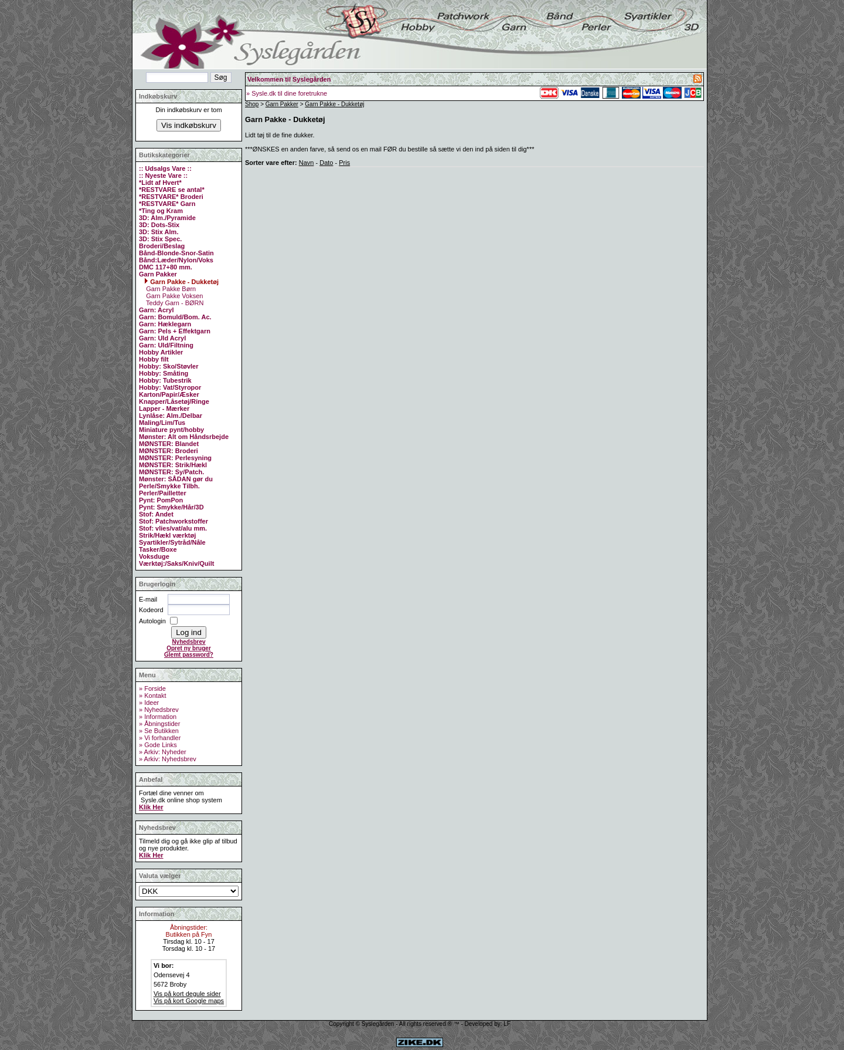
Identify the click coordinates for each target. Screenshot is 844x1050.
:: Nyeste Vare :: (163, 175)
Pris (344, 162)
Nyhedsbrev (188, 642)
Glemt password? (188, 654)
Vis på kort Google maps (189, 1000)
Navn (306, 162)
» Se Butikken (159, 730)
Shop (251, 104)
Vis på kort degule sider (187, 993)
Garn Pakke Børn (170, 288)
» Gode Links (158, 744)
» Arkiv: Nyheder (162, 751)
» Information (157, 716)
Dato (326, 162)
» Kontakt (152, 695)
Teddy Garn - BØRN (173, 302)
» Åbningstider (159, 723)
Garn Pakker (282, 104)
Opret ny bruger (188, 648)
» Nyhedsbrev (159, 709)
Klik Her (151, 807)
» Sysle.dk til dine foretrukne (286, 93)
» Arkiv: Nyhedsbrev (167, 758)
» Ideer (149, 702)
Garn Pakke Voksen (173, 295)
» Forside (152, 688)
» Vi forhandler (160, 737)
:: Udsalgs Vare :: (165, 168)
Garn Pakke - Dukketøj (181, 281)
